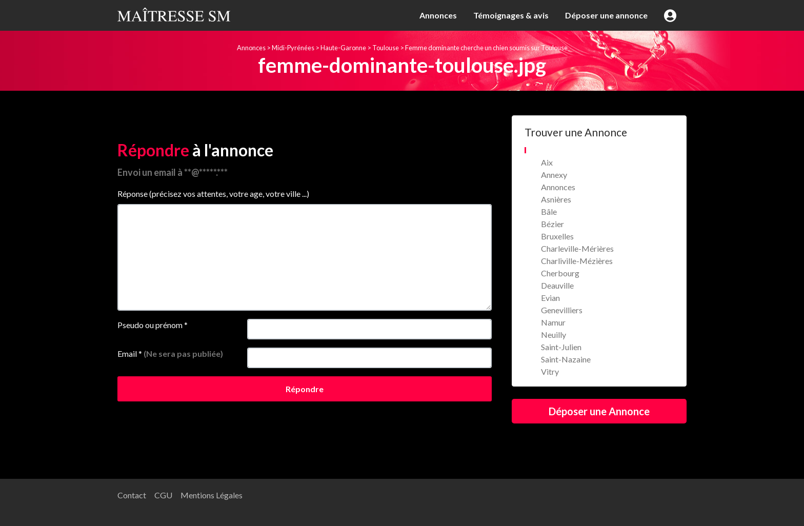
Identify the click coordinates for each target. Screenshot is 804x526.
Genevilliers (561, 310)
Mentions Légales (211, 495)
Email (170, 353)
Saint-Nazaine (566, 359)
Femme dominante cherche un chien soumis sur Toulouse (486, 48)
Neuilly (553, 334)
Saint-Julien (561, 347)
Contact (131, 495)
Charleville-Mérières (577, 248)
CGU (163, 495)
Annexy (554, 174)
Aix (547, 162)
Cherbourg (560, 273)
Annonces (438, 15)
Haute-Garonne (343, 48)
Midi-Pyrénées (293, 48)
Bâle (549, 211)
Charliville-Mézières (577, 261)
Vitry (550, 371)
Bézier (552, 224)
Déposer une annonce (606, 15)
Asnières (556, 199)
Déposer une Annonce (599, 411)
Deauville (557, 285)
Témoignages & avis (511, 15)
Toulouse (385, 48)
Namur (553, 322)
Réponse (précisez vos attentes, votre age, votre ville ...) (213, 193)
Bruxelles (557, 236)
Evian (550, 297)
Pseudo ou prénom (152, 325)
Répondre (305, 389)
